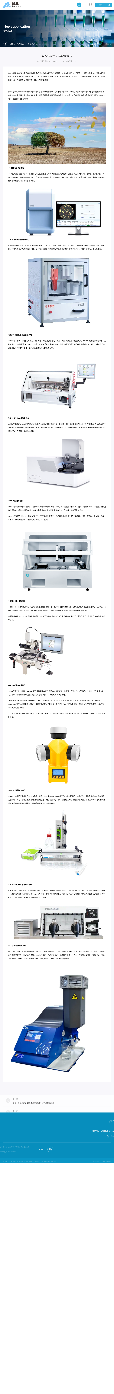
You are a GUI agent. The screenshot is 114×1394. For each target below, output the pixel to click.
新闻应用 (20, 44)
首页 (11, 44)
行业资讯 (31, 44)
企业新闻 (95, 44)
